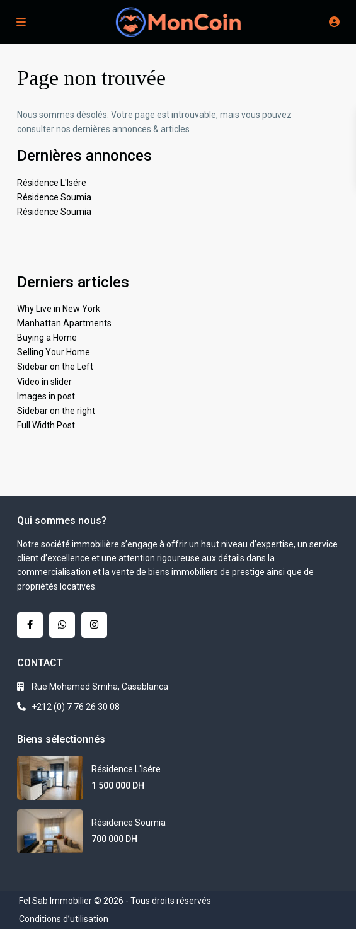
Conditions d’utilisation (63, 919)
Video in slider (44, 382)
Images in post (46, 396)
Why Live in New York (58, 309)
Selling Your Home (53, 352)
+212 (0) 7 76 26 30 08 (76, 707)
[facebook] (30, 625)
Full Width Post (46, 425)
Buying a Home (47, 338)
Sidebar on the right (56, 411)
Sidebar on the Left (55, 367)
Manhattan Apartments (64, 323)
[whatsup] (62, 625)
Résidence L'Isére (51, 183)
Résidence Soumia (54, 197)
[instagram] (94, 625)
